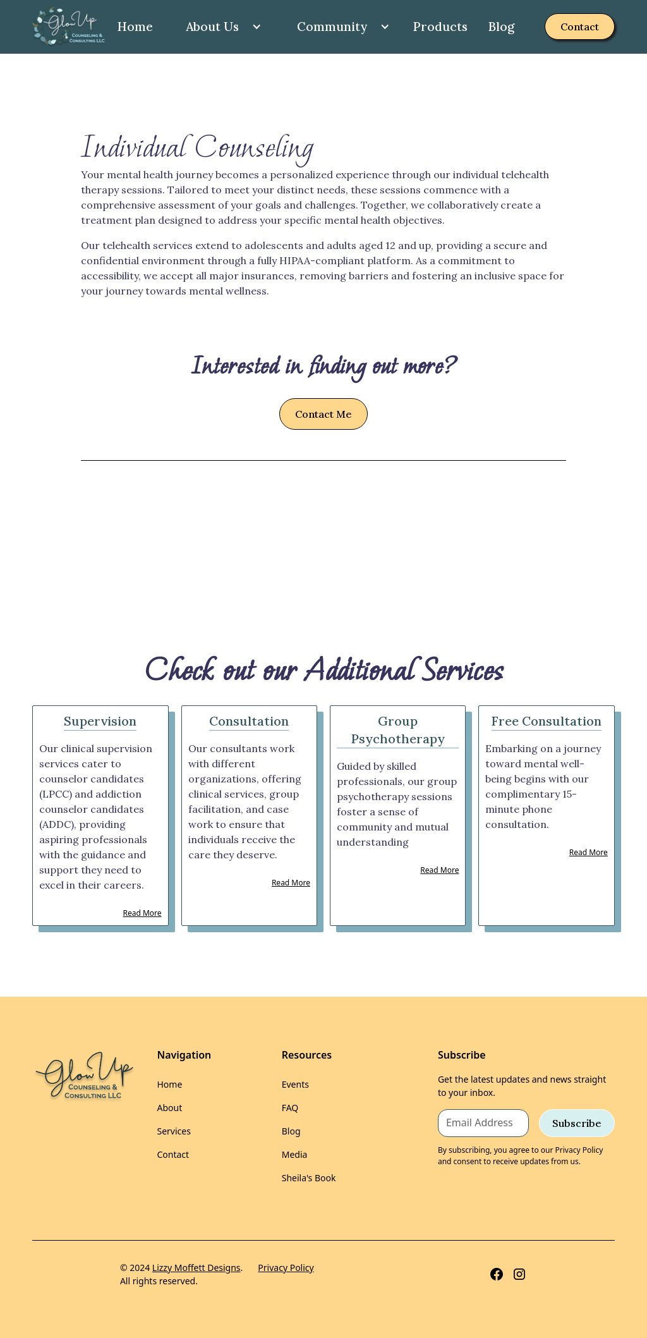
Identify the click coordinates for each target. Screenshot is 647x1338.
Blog (501, 26)
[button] (218, 27)
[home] (69, 27)
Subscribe (577, 1123)
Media (295, 1154)
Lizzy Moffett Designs (196, 1268)
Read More (142, 913)
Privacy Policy (285, 1268)
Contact (579, 26)
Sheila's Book (309, 1178)
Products (440, 26)
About (169, 1108)
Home (135, 26)
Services (173, 1131)
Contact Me (323, 414)
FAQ (290, 1108)
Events (295, 1084)
